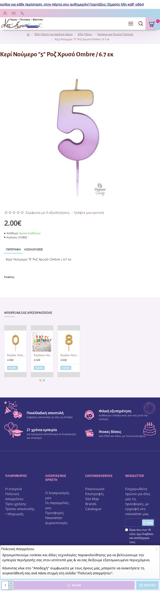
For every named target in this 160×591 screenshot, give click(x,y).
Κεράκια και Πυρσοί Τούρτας (115, 34)
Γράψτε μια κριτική (89, 212)
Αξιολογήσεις (33, 249)
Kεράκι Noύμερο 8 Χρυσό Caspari (69, 355)
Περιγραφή (13, 249)
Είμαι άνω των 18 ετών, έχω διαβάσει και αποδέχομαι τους (140, 540)
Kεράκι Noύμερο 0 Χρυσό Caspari (16, 355)
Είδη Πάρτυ (85, 34)
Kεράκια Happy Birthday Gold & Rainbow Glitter (43, 355)
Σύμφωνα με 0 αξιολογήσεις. (48, 212)
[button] (40, 380)
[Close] (157, 548)
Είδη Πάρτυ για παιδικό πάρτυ (54, 34)
